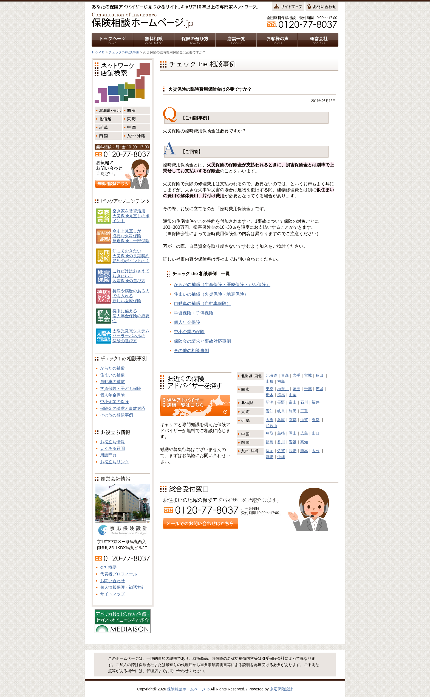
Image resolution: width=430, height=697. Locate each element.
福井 (315, 402)
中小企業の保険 (189, 331)
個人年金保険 (187, 322)
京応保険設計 (281, 689)
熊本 (304, 451)
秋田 (320, 375)
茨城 (319, 389)
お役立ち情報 (112, 441)
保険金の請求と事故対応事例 (202, 341)
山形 (269, 381)
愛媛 (292, 442)
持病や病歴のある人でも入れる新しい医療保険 (130, 295)
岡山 (292, 433)
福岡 (269, 451)
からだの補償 (112, 368)
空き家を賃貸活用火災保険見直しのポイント (130, 215)
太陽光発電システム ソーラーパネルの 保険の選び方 (130, 335)
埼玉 (296, 389)
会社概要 (108, 567)
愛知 (269, 411)
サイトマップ (112, 594)
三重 (304, 411)
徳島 (269, 442)
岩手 (296, 375)
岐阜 (281, 411)
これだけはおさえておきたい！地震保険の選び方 (130, 275)
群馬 (281, 395)
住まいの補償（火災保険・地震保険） (211, 294)
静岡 (292, 411)
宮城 (308, 375)
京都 (292, 420)
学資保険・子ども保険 (120, 388)
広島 (304, 433)
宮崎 (269, 457)
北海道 (271, 375)
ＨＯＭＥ (98, 52)
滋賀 (304, 420)
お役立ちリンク (114, 461)
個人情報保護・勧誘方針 (122, 587)
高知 (304, 442)
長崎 (292, 451)
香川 (281, 442)
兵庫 (281, 420)
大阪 (269, 420)
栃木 (269, 395)
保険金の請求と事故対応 (122, 408)
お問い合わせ (112, 580)
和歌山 (271, 426)
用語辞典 (108, 455)
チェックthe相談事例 (124, 52)
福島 (281, 381)
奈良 (315, 420)
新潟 (269, 402)
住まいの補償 (112, 375)
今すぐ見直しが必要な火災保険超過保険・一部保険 (130, 235)
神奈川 (283, 389)
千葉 (308, 389)
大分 (315, 451)
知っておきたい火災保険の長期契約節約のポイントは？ (130, 255)
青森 (285, 375)
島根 (281, 433)
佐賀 (281, 451)
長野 (281, 402)
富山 (292, 402)
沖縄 (281, 457)
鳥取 (269, 433)
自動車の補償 (112, 381)
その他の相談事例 (191, 350)
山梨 (292, 395)
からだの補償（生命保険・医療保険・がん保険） (222, 284)
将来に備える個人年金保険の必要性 (130, 315)
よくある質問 (112, 448)
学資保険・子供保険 (193, 313)
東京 (269, 389)
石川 (304, 402)
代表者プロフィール (118, 574)
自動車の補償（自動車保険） (202, 303)
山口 (315, 433)
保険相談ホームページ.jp (188, 689)
